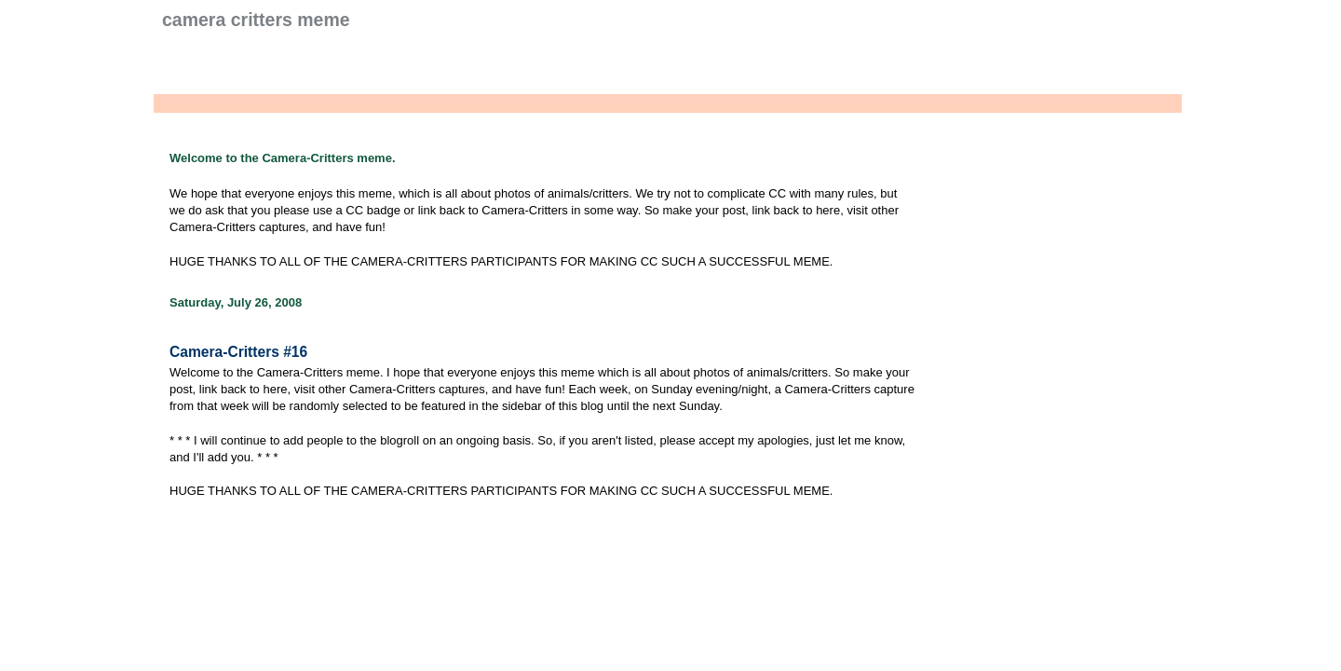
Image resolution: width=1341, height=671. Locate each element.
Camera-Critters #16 (238, 352)
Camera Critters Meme (256, 19)
